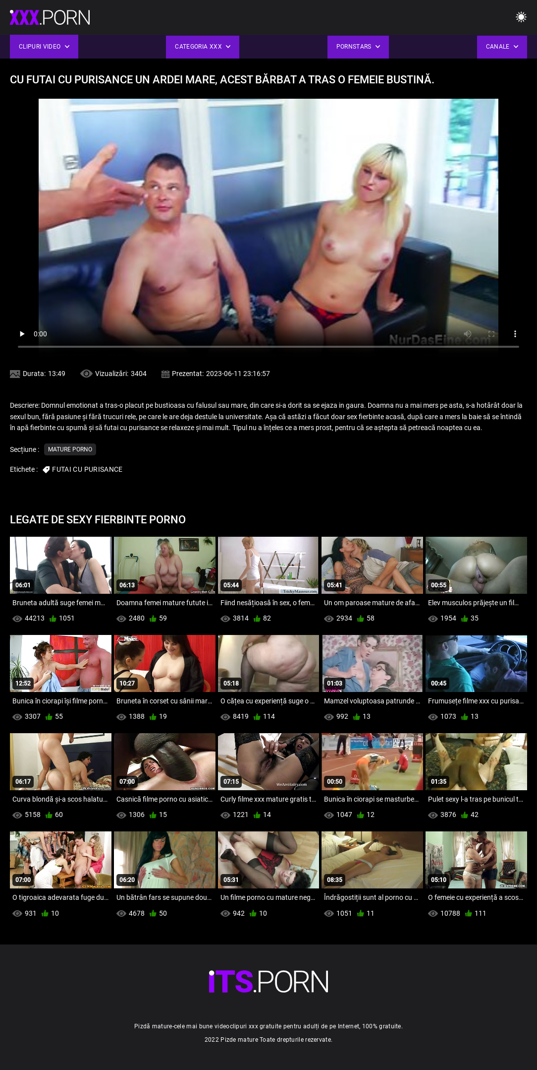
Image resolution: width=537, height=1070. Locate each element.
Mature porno (70, 449)
